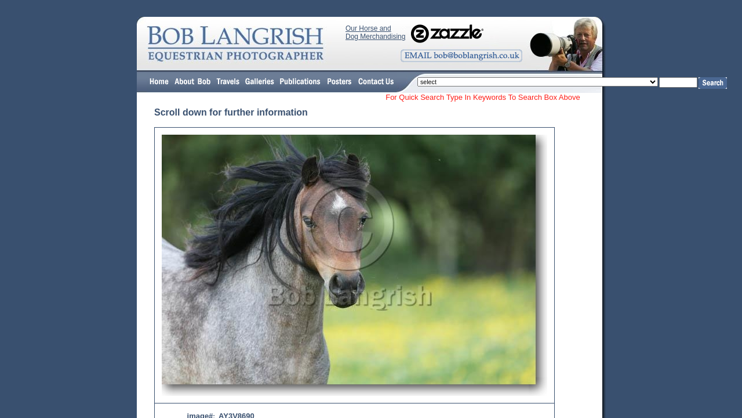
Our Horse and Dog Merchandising (375, 32)
